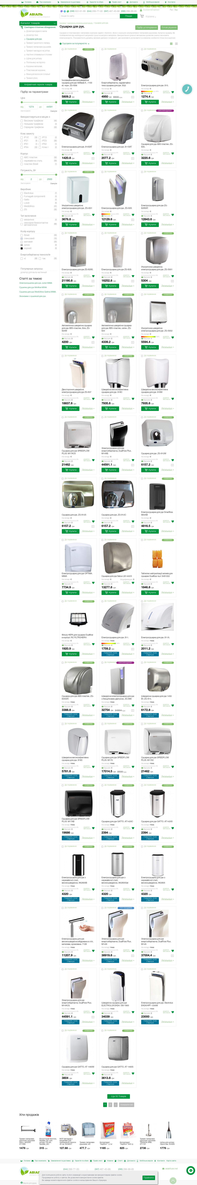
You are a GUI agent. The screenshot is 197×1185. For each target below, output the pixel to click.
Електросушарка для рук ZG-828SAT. (154, 207)
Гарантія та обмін (94, 2)
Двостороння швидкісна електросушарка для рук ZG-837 (76, 391)
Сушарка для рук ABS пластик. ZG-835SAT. (78, 697)
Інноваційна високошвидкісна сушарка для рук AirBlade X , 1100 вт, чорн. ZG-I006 (77, 83)
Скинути (53, 111)
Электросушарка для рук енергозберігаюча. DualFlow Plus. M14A (156, 941)
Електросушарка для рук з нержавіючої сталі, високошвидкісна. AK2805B (74, 880)
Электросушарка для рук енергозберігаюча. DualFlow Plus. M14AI (116, 941)
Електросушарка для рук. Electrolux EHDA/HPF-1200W (157, 1004)
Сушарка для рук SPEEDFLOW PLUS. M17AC (155, 759)
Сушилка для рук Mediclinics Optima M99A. (37, 292)
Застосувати (25, 111)
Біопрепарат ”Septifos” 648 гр (126, 1143)
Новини (108, 1161)
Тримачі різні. (32, 78)
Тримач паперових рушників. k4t (87, 1143)
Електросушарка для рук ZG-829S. (77, 270)
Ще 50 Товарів (118, 1096)
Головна (26, 2)
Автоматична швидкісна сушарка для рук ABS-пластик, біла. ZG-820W (77, 328)
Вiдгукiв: (67, 93)
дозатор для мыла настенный (34, 272)
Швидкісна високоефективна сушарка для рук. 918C (115, 391)
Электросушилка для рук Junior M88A (35, 283)
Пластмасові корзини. (36, 70)
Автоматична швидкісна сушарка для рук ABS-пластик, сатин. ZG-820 (116, 328)
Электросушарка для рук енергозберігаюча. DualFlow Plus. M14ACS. (77, 1003)
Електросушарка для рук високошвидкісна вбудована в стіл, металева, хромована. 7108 (77, 941)
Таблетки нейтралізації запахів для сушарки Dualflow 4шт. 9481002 (157, 575)
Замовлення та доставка (68, 2)
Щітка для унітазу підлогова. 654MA (167, 1143)
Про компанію (43, 2)
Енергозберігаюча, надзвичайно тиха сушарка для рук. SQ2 (116, 84)
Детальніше (88, 102)
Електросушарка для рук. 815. (154, 86)
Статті (117, 1161)
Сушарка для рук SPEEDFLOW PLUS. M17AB (75, 820)
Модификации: (127, 579)
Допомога (132, 2)
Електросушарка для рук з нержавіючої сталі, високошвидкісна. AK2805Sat (115, 880)
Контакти (170, 2)
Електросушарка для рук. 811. (115, 638)
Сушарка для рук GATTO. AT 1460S (117, 1067)
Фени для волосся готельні (38, 74)
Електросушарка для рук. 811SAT (117, 147)
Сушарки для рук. (34, 39)
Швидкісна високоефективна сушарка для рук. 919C (75, 759)
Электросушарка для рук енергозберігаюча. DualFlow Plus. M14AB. (116, 451)
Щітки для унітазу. (34, 59)
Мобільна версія (151, 2)
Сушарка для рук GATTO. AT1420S (157, 822)
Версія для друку (29, 1183)
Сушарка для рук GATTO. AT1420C (117, 822)
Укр (176, 10)
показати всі (126, 1105)
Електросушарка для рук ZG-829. (117, 270)
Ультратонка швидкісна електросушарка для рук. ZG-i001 (77, 207)
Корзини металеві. (34, 66)
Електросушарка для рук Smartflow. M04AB (157, 513)
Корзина (147, 16)
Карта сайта (171, 1161)
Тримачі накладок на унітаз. (38, 51)
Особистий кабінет (151, 10)
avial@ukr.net (170, 1169)
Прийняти (149, 1178)
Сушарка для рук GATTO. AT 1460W (78, 1067)
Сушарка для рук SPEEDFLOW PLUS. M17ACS (75, 452)
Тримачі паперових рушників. (38, 47)
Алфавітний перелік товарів (38, 85)
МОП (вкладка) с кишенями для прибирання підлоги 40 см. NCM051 (68, 1141)
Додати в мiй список (87, 92)
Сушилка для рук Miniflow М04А (33, 287)
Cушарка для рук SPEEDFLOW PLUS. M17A (115, 759)
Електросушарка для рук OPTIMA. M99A (77, 575)
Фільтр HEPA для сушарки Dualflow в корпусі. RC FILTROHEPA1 (77, 636)
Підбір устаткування (147, 28)
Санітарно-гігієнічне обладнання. (80, 23)
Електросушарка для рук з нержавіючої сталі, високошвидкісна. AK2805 (153, 880)
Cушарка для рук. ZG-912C (114, 515)
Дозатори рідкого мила (36, 31)
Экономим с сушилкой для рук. (32, 296)
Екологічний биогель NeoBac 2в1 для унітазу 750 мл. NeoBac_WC (47, 1141)
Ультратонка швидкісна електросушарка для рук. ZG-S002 (157, 329)
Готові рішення (169, 28)
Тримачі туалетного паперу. (38, 43)
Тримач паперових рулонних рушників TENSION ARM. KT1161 (147, 1141)
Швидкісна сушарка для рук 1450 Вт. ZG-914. (156, 697)
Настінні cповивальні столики (39, 55)
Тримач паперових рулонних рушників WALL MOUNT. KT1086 (27, 1141)
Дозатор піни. (32, 35)
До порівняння (71, 49)
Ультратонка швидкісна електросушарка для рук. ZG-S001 (157, 268)
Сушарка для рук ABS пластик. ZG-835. (157, 145)
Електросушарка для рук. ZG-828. (117, 208)
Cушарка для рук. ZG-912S (74, 515)
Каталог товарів (30, 23)
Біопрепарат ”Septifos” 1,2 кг (106, 1143)
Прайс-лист (115, 2)
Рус (171, 10)
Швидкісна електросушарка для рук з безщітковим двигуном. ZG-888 (118, 697)
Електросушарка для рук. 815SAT (77, 147)
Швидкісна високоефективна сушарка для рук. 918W (154, 391)
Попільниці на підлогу (35, 62)
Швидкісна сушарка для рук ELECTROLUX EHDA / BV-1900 (115, 1004)
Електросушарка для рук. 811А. (155, 638)
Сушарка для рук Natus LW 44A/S (117, 576)
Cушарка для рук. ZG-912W (153, 454)
